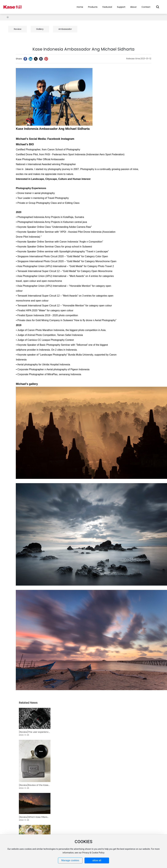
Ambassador (65, 29)
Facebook (53, 138)
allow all (96, 860)
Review (17, 29)
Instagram (67, 138)
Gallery (40, 29)
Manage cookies (70, 860)
